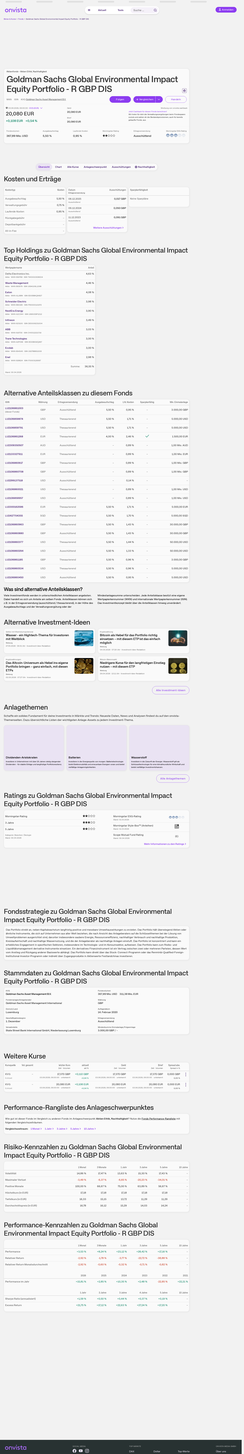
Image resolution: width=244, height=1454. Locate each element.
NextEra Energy (14, 310)
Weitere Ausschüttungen (108, 227)
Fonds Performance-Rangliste (159, 1118)
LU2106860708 (14, 471)
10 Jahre (90, 1128)
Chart (58, 167)
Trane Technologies (16, 338)
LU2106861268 (14, 436)
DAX (131, 1451)
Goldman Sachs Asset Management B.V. (46, 99)
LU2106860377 (14, 542)
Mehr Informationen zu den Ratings (165, 844)
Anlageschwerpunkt (95, 167)
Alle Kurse (73, 167)
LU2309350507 (14, 445)
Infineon (10, 320)
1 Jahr (49, 1128)
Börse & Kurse (10, 19)
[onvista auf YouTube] (81, 1451)
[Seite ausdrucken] (184, 90)
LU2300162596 (14, 506)
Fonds (21, 19)
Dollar (157, 1451)
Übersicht (44, 167)
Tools (120, 10)
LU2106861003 (14, 408)
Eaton (8, 292)
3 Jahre (62, 1128)
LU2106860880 (14, 533)
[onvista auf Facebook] (74, 1451)
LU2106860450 (14, 577)
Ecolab (9, 348)
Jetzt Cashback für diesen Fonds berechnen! (148, 111)
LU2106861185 (14, 559)
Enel (7, 357)
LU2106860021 (14, 489)
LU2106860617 (14, 463)
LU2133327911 (14, 454)
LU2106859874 (14, 419)
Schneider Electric (15, 301)
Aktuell (102, 10)
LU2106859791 (14, 427)
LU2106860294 (14, 550)
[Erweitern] (159, 99)
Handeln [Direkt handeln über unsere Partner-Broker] (176, 99)
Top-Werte (184, 1451)
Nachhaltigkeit (145, 167)
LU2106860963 (14, 524)
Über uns (221, 1451)
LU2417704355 (14, 515)
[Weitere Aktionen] (186, 1074)
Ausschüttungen (121, 167)
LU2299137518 (14, 480)
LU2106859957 (14, 498)
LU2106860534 (14, 568)
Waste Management (16, 283)
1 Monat (36, 1128)
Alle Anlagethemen (172, 778)
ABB (7, 329)
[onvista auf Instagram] (87, 1451)
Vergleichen (144, 99)
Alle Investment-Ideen (170, 690)
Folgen (120, 99)
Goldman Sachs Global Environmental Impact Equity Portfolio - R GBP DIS (57, 19)
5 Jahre (75, 1128)
